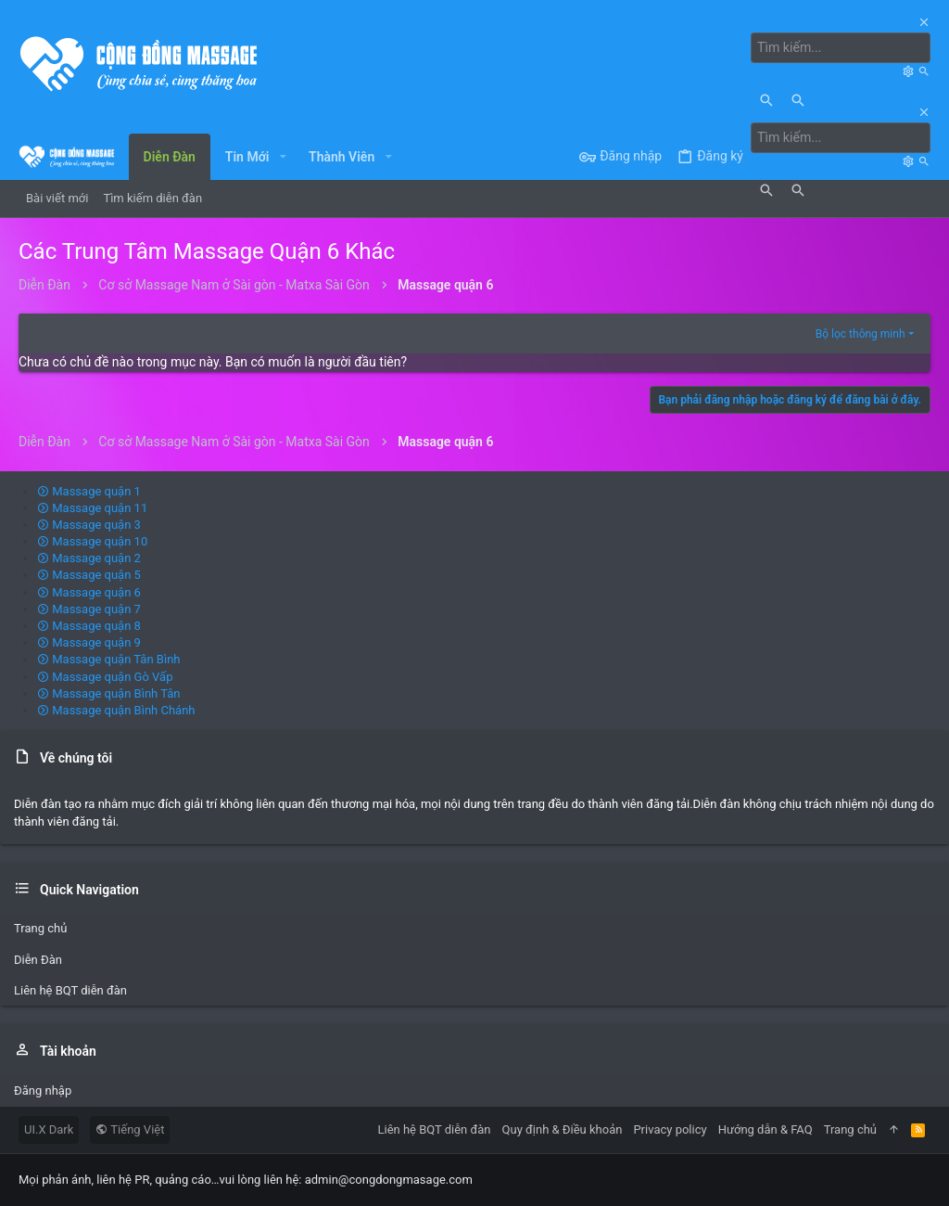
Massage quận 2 (89, 558)
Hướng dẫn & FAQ (765, 1129)
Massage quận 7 (89, 609)
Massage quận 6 (89, 592)
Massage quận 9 (89, 642)
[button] (282, 156)
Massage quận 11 (92, 508)
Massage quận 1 (89, 491)
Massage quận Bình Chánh (116, 710)
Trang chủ (40, 928)
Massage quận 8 (89, 626)
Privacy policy (669, 1129)
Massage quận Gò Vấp (104, 677)
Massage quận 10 (92, 541)
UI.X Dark (48, 1129)
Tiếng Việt (129, 1129)
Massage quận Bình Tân (109, 693)
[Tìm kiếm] (841, 48)
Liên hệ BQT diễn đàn (70, 990)
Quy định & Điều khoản (562, 1129)
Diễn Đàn (38, 960)
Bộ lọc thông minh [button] (860, 333)
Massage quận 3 (89, 525)
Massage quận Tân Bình (109, 659)
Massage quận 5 (89, 575)
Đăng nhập (42, 1090)
